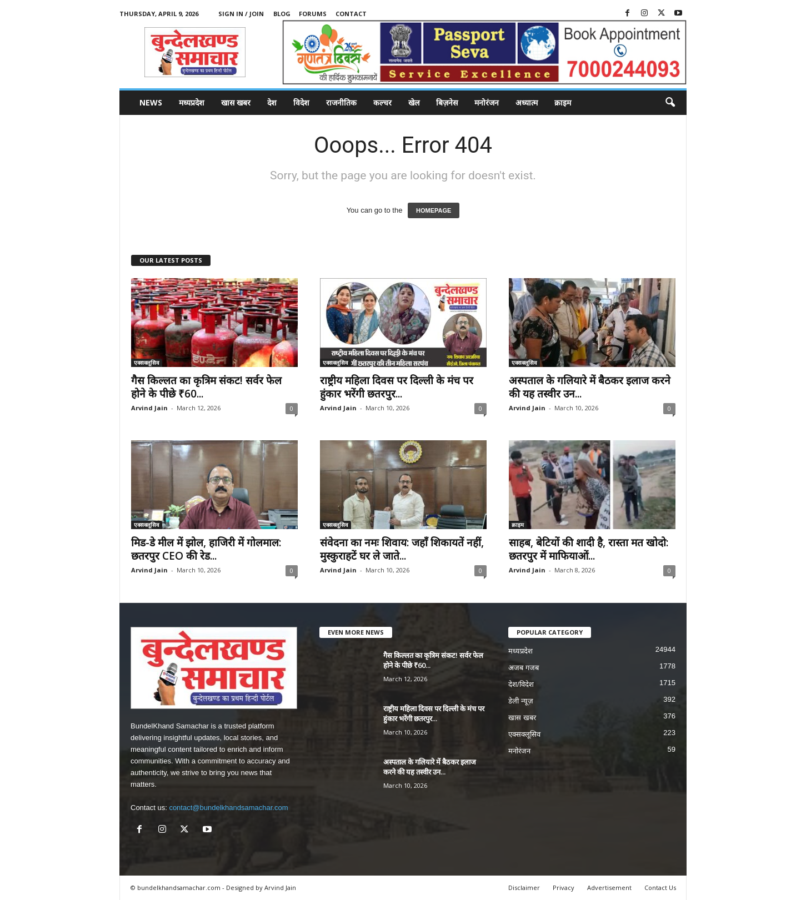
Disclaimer (524, 887)
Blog (282, 13)
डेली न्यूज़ (520, 701)
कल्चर (382, 102)
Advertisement (609, 887)
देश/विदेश (521, 684)
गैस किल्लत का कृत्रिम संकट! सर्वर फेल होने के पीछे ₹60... (206, 387)
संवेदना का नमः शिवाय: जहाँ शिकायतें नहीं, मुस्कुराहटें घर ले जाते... (402, 549)
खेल (413, 102)
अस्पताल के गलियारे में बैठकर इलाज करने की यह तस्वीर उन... (589, 387)
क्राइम (562, 102)
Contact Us (660, 887)
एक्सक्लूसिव (146, 362)
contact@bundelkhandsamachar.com (228, 807)
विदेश (301, 102)
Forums (313, 13)
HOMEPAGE (433, 210)
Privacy (563, 887)
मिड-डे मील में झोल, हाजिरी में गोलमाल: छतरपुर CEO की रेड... (206, 549)
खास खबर (236, 102)
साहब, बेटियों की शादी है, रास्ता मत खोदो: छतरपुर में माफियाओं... (588, 549)
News (150, 102)
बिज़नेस (447, 102)
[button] (670, 102)
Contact (351, 13)
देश (272, 102)
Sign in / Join (241, 13)
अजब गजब (523, 667)
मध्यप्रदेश (191, 102)
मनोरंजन (486, 102)
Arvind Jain (149, 408)
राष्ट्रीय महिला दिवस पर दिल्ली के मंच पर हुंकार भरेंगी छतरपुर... (396, 387)
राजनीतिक (341, 102)
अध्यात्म (526, 102)
